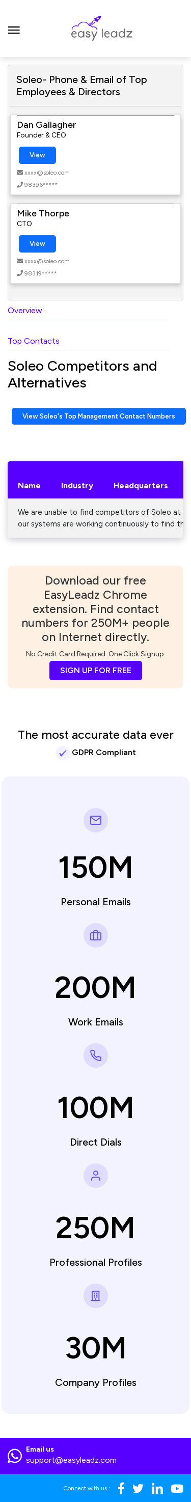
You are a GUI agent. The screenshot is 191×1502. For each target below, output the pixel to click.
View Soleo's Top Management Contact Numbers (98, 416)
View (37, 155)
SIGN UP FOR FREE (95, 670)
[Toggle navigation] (14, 28)
